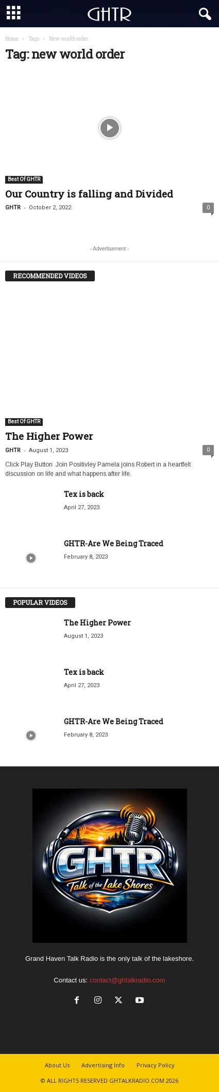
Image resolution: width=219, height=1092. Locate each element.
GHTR (13, 207)
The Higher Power (49, 435)
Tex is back (84, 494)
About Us (57, 1065)
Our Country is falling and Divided (89, 193)
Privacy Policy (156, 1065)
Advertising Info (103, 1065)
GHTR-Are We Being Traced (113, 543)
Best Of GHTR (24, 179)
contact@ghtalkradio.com (127, 980)
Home (12, 38)
